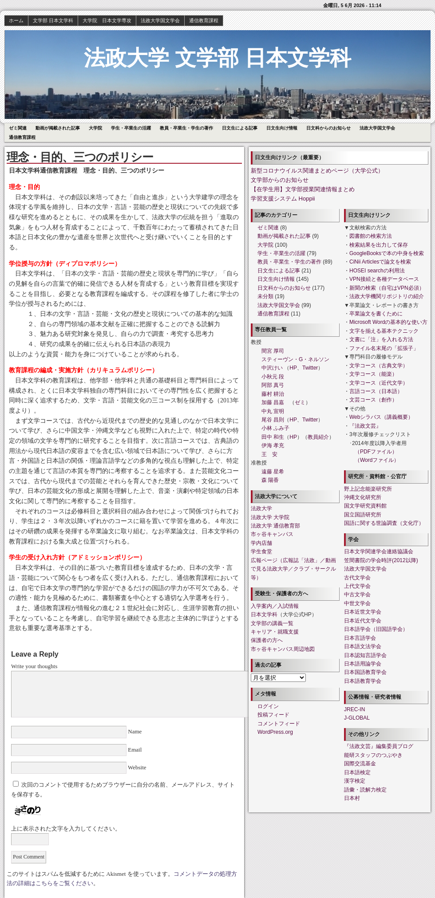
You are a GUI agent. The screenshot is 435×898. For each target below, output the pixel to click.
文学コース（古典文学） (378, 365)
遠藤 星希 (272, 472)
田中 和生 (272, 437)
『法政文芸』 (365, 426)
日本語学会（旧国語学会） (376, 629)
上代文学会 (357, 586)
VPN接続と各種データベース (384, 279)
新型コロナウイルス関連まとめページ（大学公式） (317, 170)
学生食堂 (261, 551)
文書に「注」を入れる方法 (381, 339)
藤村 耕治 (272, 394)
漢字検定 (354, 781)
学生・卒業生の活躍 (131, 128)
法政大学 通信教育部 (275, 526)
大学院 (95, 128)
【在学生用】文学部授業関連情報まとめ (303, 189)
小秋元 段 (272, 377)
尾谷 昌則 (272, 420)
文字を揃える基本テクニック (384, 331)
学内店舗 (261, 543)
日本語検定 (357, 772)
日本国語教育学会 (365, 672)
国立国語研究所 (362, 515)
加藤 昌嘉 (272, 402)
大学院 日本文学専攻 (107, 20)
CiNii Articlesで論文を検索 (380, 262)
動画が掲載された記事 (58, 128)
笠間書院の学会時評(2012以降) (381, 560)
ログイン (268, 706)
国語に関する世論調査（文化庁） (384, 523)
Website (136, 767)
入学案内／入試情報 (275, 606)
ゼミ (300, 402)
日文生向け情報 (281, 128)
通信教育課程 (203, 20)
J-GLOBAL (357, 718)
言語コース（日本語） (376, 391)
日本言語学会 (360, 638)
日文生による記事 (239, 128)
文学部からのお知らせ (279, 180)
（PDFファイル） (376, 452)
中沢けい (272, 368)
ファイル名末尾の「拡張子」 (384, 348)
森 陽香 (270, 480)
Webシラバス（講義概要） (381, 417)
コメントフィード (278, 724)
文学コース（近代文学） (378, 383)
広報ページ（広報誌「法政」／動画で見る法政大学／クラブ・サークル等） (293, 569)
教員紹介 (318, 437)
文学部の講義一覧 (272, 623)
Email (135, 749)
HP (293, 368)
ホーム (16, 20)
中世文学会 (357, 603)
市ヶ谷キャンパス (272, 534)
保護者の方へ (267, 640)
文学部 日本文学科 (53, 20)
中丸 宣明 (272, 411)
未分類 (265, 296)
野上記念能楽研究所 (368, 489)
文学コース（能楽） (373, 374)
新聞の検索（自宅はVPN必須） (386, 288)
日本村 (352, 798)
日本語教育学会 (362, 681)
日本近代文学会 (362, 621)
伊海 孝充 (272, 445)
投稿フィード (273, 715)
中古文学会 (357, 594)
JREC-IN (354, 709)
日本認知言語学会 (365, 655)
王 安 (269, 454)
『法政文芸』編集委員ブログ (378, 746)
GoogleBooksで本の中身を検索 (386, 253)
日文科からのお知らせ (328, 128)
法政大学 (261, 508)
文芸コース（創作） (373, 400)
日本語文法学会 (362, 646)
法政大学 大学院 (270, 517)
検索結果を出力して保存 (378, 245)
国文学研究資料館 (365, 506)
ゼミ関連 (18, 128)
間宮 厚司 (272, 351)
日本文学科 (264, 614)
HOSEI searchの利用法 (377, 271)
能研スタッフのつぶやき (373, 755)
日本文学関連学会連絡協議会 (378, 551)
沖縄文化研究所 (362, 497)
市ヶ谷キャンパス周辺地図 (283, 649)
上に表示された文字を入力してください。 (66, 828)
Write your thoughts (34, 666)
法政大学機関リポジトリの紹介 (386, 296)
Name (135, 731)
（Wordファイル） (377, 460)
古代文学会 (357, 578)
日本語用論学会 (362, 664)
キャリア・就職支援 (275, 632)
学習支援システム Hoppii (283, 198)
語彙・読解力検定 (365, 790)
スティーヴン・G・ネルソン (295, 359)
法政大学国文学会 (160, 20)
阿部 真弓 (272, 385)
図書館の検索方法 (370, 236)
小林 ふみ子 (275, 428)
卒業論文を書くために (376, 314)
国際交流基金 (360, 763)
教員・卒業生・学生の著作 (186, 128)
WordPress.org (275, 732)
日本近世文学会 (362, 612)
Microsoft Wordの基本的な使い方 (388, 322)
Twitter (310, 368)
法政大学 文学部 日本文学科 (218, 58)
